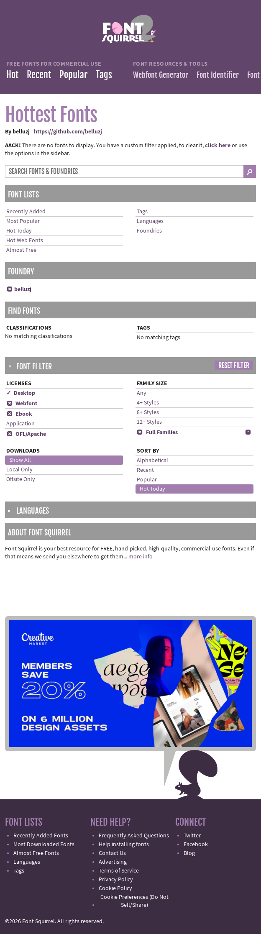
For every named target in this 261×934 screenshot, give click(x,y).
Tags (104, 74)
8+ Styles (148, 412)
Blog (189, 853)
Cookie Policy (115, 888)
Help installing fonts (124, 844)
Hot (12, 74)
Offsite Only (20, 479)
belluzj (18, 289)
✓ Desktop (20, 393)
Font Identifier (218, 74)
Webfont (21, 403)
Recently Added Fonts (40, 835)
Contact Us (112, 853)
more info (140, 556)
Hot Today (19, 231)
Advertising (113, 862)
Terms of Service (119, 871)
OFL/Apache (26, 434)
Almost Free (21, 250)
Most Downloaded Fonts (43, 844)
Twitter (192, 835)
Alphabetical (152, 460)
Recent (39, 74)
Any (141, 393)
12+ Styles (149, 422)
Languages (150, 221)
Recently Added (26, 211)
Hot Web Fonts (24, 240)
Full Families (157, 432)
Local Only (19, 469)
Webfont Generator (160, 74)
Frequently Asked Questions (134, 835)
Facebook (196, 844)
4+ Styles (148, 403)
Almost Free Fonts (36, 853)
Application (20, 423)
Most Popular (23, 221)
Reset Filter (233, 365)
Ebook (19, 414)
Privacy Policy (116, 879)
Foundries (149, 231)
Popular (73, 74)
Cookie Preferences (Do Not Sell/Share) (134, 901)
